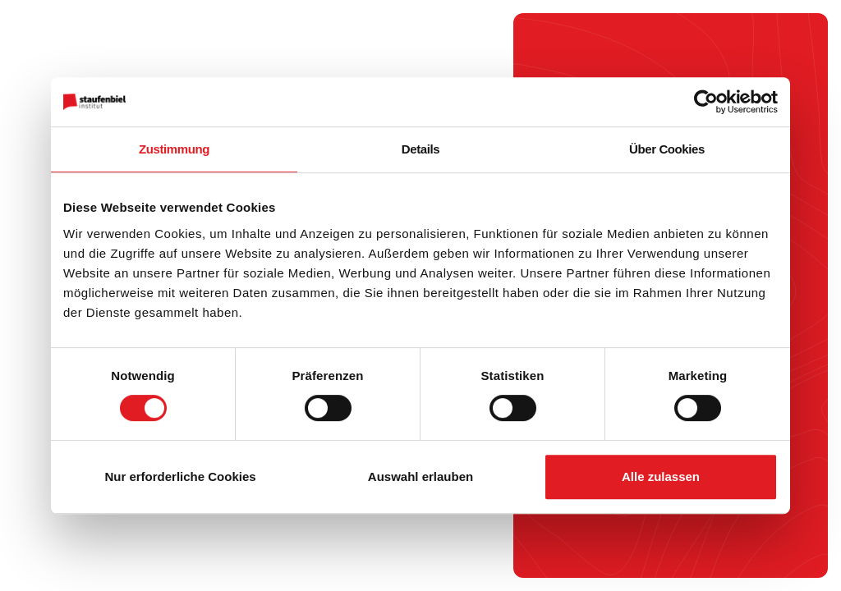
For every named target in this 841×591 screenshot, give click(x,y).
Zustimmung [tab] (174, 149)
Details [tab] (420, 149)
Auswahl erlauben (420, 476)
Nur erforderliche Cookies (179, 476)
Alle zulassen (661, 476)
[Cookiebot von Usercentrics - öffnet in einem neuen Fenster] (706, 101)
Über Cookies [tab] (667, 149)
